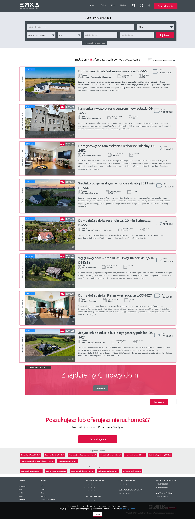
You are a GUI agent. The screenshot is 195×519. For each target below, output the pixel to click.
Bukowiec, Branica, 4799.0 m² (111, 455)
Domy (20, 489)
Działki (21, 493)
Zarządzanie (22, 500)
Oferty (92, 5)
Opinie (103, 5)
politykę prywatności (128, 508)
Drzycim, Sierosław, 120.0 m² (134, 455)
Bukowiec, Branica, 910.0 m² (54, 455)
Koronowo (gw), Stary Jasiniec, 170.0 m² (82, 455)
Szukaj (164, 35)
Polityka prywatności (48, 500)
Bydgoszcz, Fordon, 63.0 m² (68, 461)
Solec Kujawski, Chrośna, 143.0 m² (82, 471)
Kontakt (123, 5)
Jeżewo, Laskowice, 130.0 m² (108, 471)
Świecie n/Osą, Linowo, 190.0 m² (160, 455)
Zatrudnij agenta (165, 6)
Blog (113, 5)
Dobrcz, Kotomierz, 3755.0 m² (56, 471)
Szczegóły (100, 388)
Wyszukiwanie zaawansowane (94, 43)
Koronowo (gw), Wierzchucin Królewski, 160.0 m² (37, 461)
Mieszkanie (22, 486)
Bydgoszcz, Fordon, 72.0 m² (132, 471)
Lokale (21, 496)
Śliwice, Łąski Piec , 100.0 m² (30, 455)
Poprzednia (159, 401)
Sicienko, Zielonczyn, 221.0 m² (31, 471)
